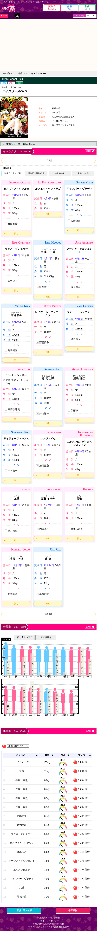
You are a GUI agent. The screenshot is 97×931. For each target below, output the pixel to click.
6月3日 (47, 322)
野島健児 (12, 350)
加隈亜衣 (44, 465)
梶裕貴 (43, 287)
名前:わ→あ (83, 173)
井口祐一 (44, 413)
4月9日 (16, 255)
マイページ (80, 16)
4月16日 (48, 258)
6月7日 (16, 389)
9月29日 (48, 505)
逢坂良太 (75, 339)
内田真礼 (44, 528)
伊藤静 (74, 410)
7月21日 (79, 385)
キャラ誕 (8, 8)
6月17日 (48, 385)
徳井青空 (12, 530)
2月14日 (16, 195)
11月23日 (17, 565)
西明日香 (44, 342)
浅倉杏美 (75, 287)
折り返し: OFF (24, 637)
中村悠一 (12, 470)
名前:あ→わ (59, 173)
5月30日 (16, 321)
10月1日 (79, 505)
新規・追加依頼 (24, 910)
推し (16, 233)
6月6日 (79, 318)
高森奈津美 (14, 409)
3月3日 (47, 198)
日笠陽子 (12, 280)
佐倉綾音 (75, 220)
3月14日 (79, 195)
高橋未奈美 (77, 528)
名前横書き (45, 637)
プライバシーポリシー (48, 921)
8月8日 (47, 445)
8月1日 (16, 445)
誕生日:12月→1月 (36, 173)
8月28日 (79, 451)
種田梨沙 (12, 223)
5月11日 (79, 258)
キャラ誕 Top (8, 73)
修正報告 (72, 910)
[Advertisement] (48, 44)
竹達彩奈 (12, 593)
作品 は (21, 73)
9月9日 (16, 505)
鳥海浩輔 (44, 593)
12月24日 (49, 565)
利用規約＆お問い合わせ (48, 917)
